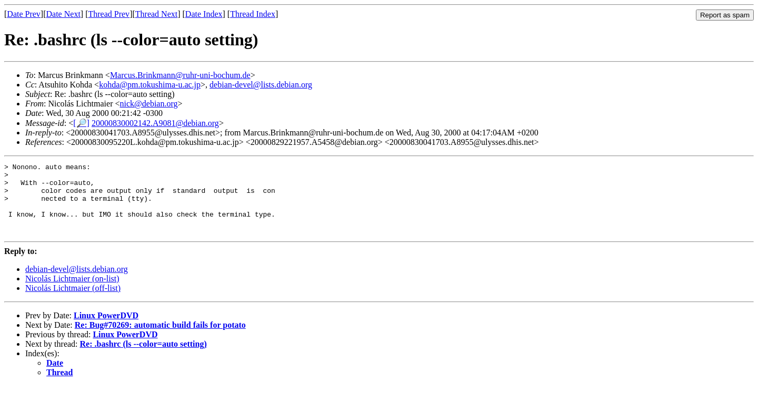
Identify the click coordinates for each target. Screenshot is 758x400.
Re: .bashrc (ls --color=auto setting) (143, 358)
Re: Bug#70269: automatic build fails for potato (160, 339)
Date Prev (24, 13)
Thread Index (252, 13)
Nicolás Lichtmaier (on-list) (72, 292)
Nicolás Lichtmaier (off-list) (73, 302)
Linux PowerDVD (106, 329)
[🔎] (81, 123)
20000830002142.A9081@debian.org (155, 123)
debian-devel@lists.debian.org (261, 84)
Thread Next (156, 13)
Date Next (63, 13)
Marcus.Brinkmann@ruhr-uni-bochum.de (180, 75)
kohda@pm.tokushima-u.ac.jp (150, 84)
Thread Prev (108, 13)
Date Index (204, 13)
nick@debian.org (149, 103)
